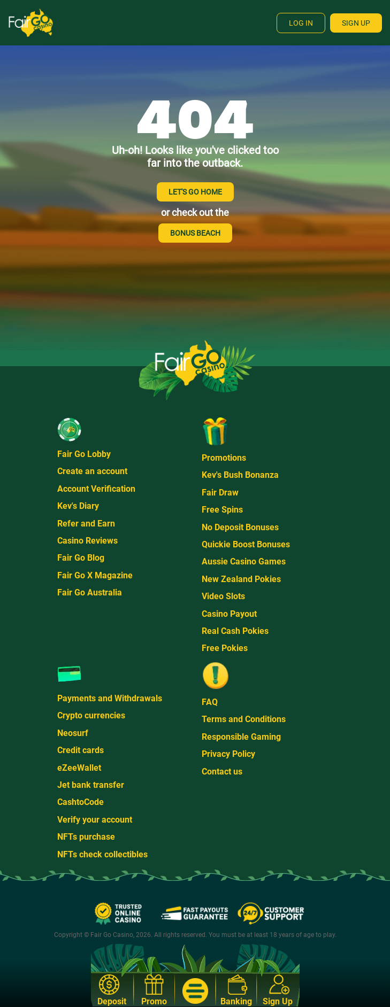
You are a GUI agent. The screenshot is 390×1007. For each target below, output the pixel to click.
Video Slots (223, 596)
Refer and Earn (86, 523)
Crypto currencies (91, 715)
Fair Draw (220, 492)
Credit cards (80, 750)
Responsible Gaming (241, 737)
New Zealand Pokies (241, 579)
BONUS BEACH (195, 233)
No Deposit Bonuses (240, 527)
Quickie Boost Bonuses (246, 544)
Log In (301, 23)
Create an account (92, 471)
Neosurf (72, 733)
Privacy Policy (228, 754)
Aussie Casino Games (244, 561)
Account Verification (96, 489)
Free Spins (222, 510)
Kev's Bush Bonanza (240, 475)
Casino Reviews (87, 541)
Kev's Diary (78, 506)
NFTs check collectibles (102, 854)
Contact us (222, 771)
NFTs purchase (86, 837)
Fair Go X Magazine (95, 575)
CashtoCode (80, 802)
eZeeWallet (79, 768)
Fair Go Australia (89, 592)
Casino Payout (229, 614)
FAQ (210, 702)
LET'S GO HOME (195, 192)
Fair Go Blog (80, 558)
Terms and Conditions (244, 719)
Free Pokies (225, 648)
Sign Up (356, 23)
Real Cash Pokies (235, 631)
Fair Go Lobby (84, 454)
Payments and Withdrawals (109, 698)
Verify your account (94, 820)
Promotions (224, 458)
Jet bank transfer (90, 785)
